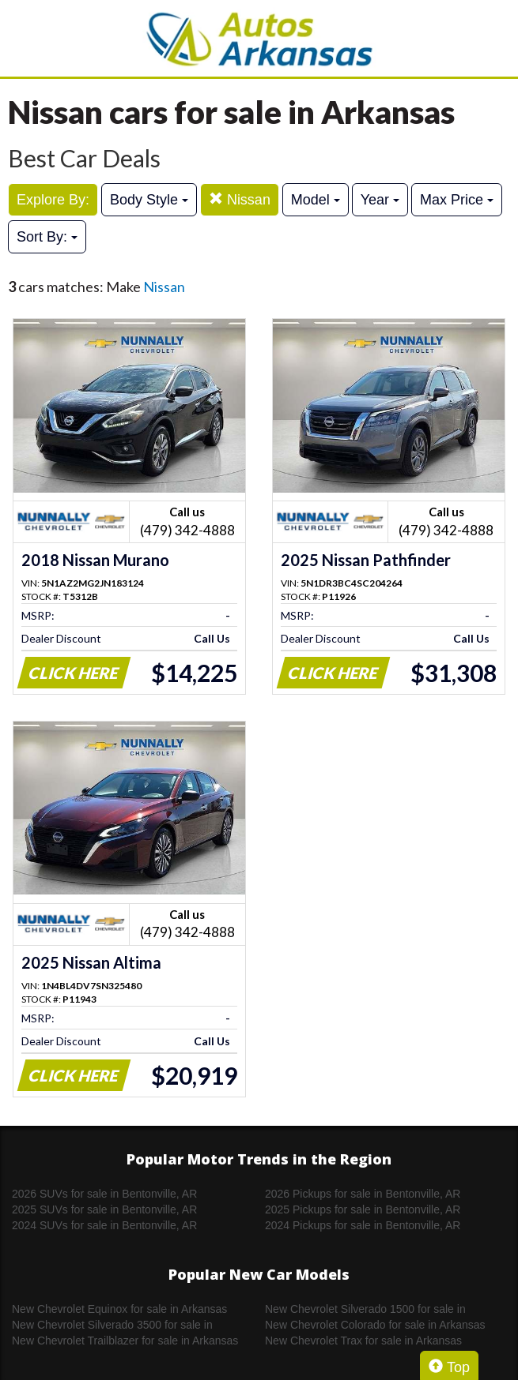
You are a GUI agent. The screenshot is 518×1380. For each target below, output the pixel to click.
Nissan (239, 199)
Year (380, 200)
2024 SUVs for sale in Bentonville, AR (104, 1225)
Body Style (149, 200)
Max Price (456, 200)
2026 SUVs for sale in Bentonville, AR (104, 1193)
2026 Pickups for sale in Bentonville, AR (362, 1193)
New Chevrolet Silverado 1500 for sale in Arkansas (365, 1310)
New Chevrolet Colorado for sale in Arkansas (375, 1324)
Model (315, 200)
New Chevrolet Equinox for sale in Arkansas (119, 1309)
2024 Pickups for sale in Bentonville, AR (362, 1225)
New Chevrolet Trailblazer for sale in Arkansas (125, 1340)
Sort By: (47, 237)
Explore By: (53, 200)
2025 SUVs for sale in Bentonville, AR (104, 1209)
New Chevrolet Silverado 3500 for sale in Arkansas (112, 1325)
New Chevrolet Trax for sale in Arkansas (363, 1340)
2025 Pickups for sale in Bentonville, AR (362, 1209)
